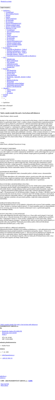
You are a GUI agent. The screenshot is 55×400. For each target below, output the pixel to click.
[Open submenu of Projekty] (8, 69)
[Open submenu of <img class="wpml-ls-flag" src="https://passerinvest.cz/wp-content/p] (4, 98)
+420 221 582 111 (7, 358)
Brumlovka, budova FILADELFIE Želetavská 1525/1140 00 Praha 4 (12, 332)
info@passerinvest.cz (8, 355)
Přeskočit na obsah (6, 1)
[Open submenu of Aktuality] (9, 88)
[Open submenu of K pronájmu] (11, 48)
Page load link (5, 384)
